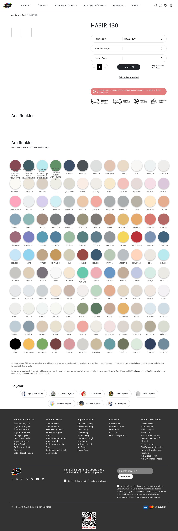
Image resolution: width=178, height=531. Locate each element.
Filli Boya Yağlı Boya (55, 429)
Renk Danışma (147, 429)
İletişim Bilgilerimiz (118, 435)
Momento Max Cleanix (56, 438)
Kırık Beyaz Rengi (85, 423)
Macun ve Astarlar (22, 438)
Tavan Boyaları (20, 444)
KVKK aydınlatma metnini (78, 481)
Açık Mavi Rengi (84, 444)
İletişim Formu (147, 423)
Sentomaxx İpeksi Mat (56, 450)
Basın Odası (114, 432)
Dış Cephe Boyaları (22, 426)
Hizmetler (118, 5)
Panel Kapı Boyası (54, 432)
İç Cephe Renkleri (22, 429)
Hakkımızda (114, 423)
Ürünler (42, 5)
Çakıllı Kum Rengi (85, 426)
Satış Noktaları (147, 426)
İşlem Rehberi (147, 444)
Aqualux (49, 435)
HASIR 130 (33, 15)
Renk (24, 15)
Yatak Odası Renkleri (23, 453)
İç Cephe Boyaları (22, 423)
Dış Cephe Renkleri (22, 432)
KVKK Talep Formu (149, 455)
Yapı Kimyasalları (21, 441)
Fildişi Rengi (82, 432)
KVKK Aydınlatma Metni (151, 458)
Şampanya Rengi (85, 438)
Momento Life (52, 453)
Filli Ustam (145, 432)
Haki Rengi (82, 441)
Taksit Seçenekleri (129, 77)
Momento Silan (53, 423)
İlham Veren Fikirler (65, 5)
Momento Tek (52, 441)
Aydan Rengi (83, 429)
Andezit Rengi (83, 435)
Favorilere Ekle (160, 66)
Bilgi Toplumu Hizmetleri (152, 447)
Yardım (135, 5)
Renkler (25, 5)
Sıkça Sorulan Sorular (150, 435)
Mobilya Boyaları (21, 435)
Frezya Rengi (83, 450)
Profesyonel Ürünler (93, 5)
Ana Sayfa (15, 15)
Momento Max (52, 426)
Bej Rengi (81, 447)
